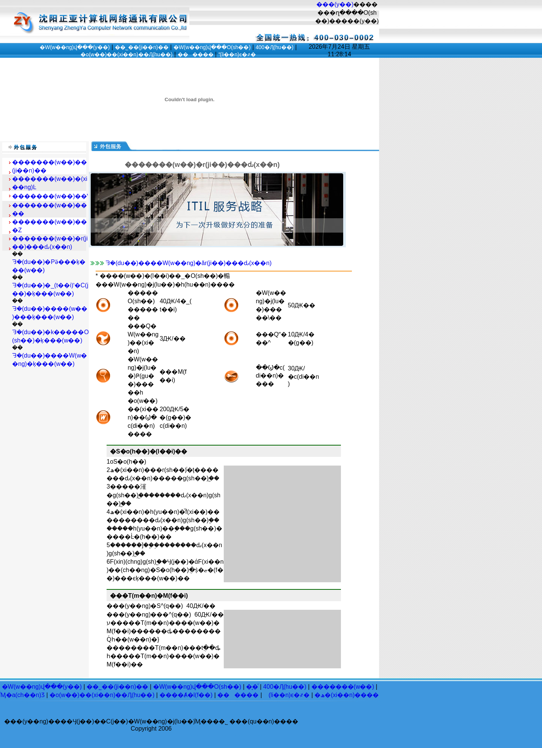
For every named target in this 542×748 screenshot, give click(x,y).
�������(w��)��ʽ (50, 196)
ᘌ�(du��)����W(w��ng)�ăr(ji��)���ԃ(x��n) (188, 263)
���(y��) (335, 4)
